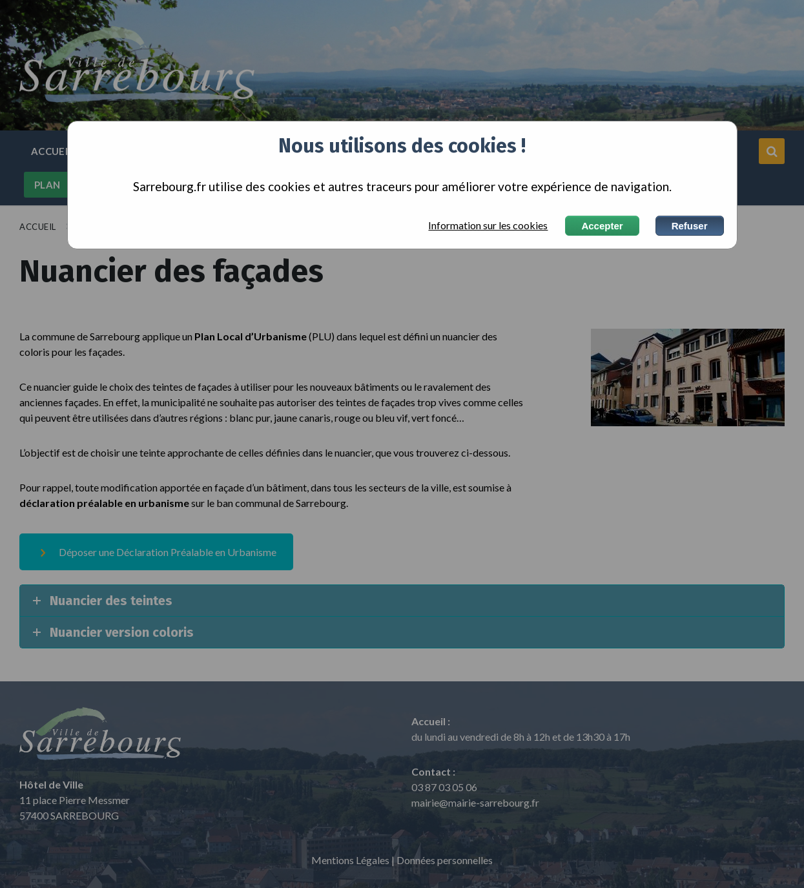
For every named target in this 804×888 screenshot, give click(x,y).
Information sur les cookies (488, 225)
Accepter (602, 225)
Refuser (690, 225)
